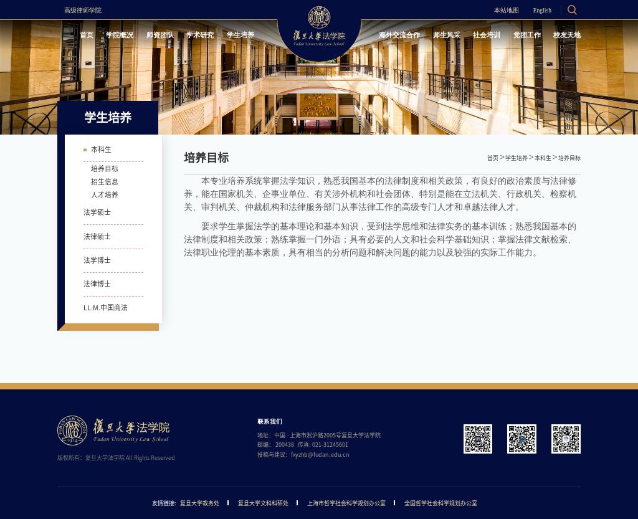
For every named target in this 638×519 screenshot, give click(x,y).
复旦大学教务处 (199, 503)
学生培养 (240, 35)
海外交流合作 (399, 35)
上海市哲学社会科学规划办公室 (346, 503)
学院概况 (119, 35)
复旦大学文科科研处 (263, 503)
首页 (86, 35)
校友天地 (567, 35)
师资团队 (160, 35)
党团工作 (527, 35)
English (542, 10)
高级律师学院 (83, 10)
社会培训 (486, 35)
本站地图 (506, 10)
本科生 (543, 158)
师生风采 (446, 35)
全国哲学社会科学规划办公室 (440, 503)
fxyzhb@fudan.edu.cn (320, 454)
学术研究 (200, 35)
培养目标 (569, 158)
